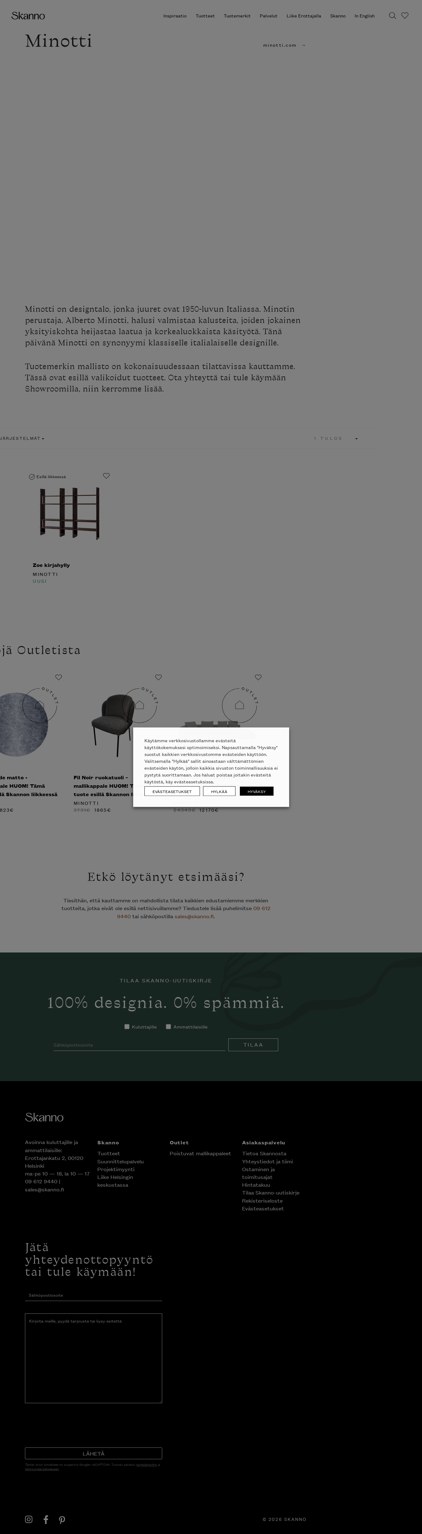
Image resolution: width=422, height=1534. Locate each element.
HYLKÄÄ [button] (219, 791)
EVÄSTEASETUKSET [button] (172, 791)
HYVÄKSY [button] (257, 791)
